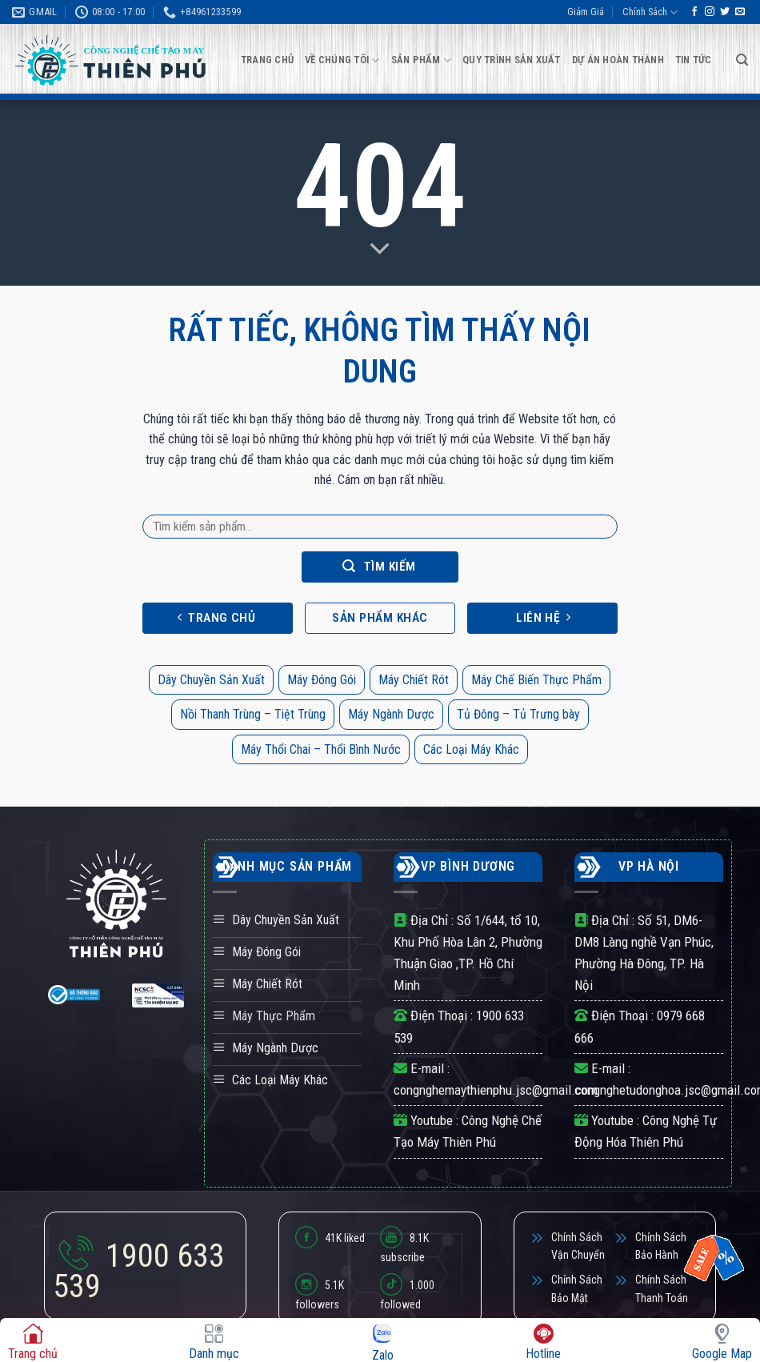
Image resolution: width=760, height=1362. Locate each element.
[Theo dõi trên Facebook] (694, 12)
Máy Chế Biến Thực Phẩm (536, 679)
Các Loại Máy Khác (471, 749)
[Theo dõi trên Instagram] (709, 12)
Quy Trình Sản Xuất (511, 60)
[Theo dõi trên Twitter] (725, 12)
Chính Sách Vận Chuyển (578, 1246)
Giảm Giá (585, 12)
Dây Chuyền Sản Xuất (211, 679)
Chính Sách (650, 12)
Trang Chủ (267, 60)
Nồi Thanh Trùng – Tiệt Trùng (253, 714)
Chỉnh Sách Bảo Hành (660, 1246)
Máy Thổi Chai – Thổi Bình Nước (321, 749)
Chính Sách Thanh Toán (661, 1288)
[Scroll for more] (380, 249)
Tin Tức (693, 60)
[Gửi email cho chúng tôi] (740, 12)
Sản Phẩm (421, 60)
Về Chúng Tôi (342, 60)
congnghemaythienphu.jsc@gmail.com (496, 1090)
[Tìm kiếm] (742, 60)
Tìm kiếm (379, 566)
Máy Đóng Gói (321, 679)
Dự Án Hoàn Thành (618, 60)
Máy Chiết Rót (413, 679)
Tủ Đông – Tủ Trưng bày (518, 714)
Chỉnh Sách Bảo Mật (576, 1288)
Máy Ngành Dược (391, 714)
